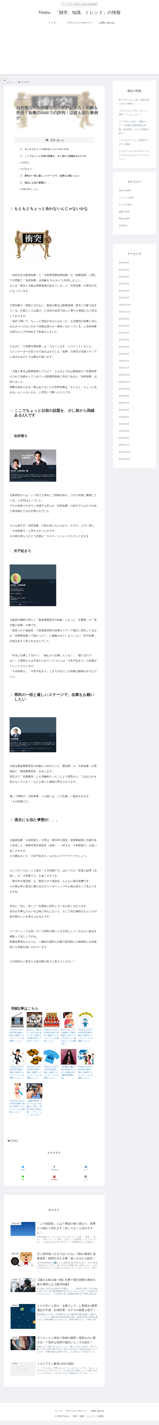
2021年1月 (124, 368)
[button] (86, 1178)
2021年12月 (124, 305)
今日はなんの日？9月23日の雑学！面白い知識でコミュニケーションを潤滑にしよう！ (85, 1073)
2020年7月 (124, 403)
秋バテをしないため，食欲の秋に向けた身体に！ (134, 101)
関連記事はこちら (30, 190)
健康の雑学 (124, 211)
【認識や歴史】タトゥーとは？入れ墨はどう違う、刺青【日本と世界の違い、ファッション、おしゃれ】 (34, 1109)
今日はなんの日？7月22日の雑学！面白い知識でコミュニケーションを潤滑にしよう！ (34, 1073)
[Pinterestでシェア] (54, 1178)
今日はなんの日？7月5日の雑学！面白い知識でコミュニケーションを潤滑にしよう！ (17, 1107)
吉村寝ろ (25, 163)
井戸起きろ (26, 169)
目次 (53, 140)
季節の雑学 (124, 218)
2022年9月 (124, 262)
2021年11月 (124, 312)
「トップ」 (56, 1415)
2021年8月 (124, 325)
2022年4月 (124, 276)
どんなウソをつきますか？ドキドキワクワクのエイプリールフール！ (134, 155)
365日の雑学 (125, 190)
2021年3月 (124, 354)
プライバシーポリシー (76, 1415)
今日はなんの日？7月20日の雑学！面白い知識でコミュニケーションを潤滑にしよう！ (51, 1073)
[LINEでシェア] (23, 1178)
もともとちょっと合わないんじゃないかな (47, 149)
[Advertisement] (79, 53)
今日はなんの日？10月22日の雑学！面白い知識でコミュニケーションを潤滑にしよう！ (85, 1036)
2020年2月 (124, 438)
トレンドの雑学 (126, 197)
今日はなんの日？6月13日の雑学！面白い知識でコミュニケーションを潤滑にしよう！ (17, 1036)
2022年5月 (124, 269)
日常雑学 (13, 1142)
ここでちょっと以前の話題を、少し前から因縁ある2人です (56, 156)
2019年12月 (124, 452)
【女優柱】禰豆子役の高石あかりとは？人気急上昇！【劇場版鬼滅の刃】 (68, 1073)
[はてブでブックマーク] (86, 1169)
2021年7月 (124, 332)
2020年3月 (124, 431)
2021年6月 (124, 339)
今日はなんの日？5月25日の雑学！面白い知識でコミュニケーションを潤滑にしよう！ (17, 1073)
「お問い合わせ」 (99, 1415)
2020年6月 (124, 410)
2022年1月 (124, 297)
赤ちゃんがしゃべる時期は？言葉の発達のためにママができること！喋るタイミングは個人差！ (68, 1038)
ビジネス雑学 (125, 204)
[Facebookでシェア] (54, 1169)
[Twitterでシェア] (23, 1169)
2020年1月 (124, 445)
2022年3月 (124, 283)
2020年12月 (124, 375)
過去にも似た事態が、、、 (39, 183)
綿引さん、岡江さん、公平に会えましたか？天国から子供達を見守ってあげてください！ (34, 1036)
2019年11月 (124, 459)
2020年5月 (124, 417)
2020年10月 (124, 389)
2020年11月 (124, 382)
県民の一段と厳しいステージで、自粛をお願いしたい (53, 176)
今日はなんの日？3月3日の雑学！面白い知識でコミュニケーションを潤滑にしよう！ (51, 1036)
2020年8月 (124, 396)
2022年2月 (124, 290)
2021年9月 (124, 319)
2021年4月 (124, 347)
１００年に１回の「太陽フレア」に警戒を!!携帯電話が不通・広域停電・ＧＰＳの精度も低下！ (134, 127)
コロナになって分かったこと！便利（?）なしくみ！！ (134, 112)
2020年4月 (124, 424)
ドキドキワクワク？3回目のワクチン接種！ (133, 142)
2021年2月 (124, 361)
